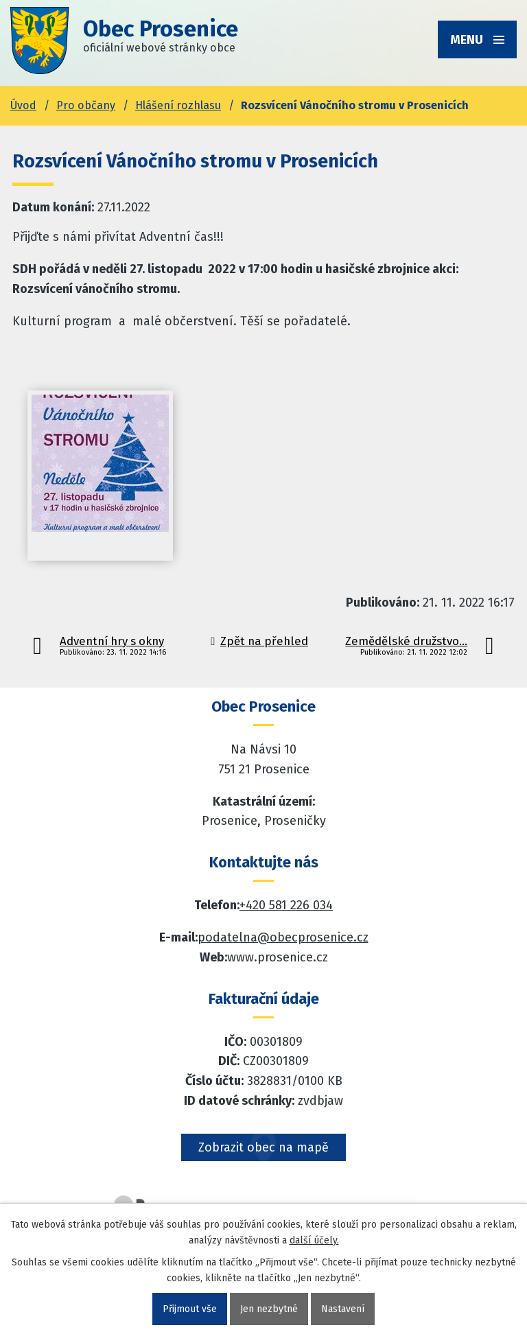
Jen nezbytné (269, 1309)
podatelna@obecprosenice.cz (283, 937)
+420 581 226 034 (286, 905)
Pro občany (85, 105)
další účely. (314, 1240)
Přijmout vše (190, 1309)
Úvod (23, 105)
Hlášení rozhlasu (178, 105)
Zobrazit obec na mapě (263, 1147)
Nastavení (342, 1309)
